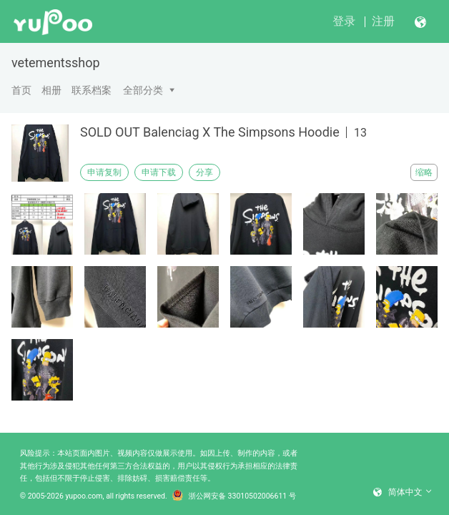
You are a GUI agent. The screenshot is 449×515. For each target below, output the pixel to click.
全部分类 (143, 90)
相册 (51, 90)
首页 (21, 90)
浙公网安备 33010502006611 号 (234, 496)
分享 (204, 172)
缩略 (424, 172)
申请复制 (104, 172)
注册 (383, 21)
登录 (343, 21)
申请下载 (159, 172)
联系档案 (91, 90)
